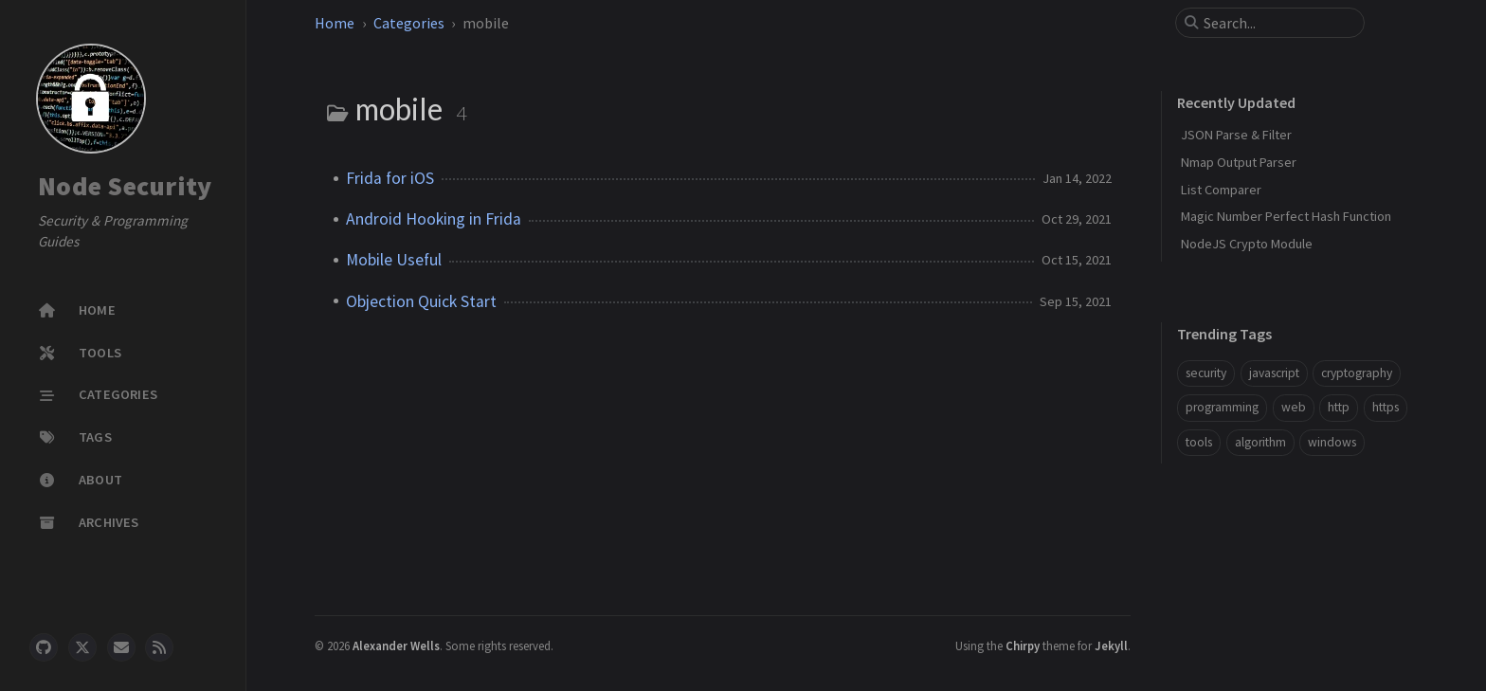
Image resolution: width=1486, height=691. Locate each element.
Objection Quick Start (421, 301)
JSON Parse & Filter (1236, 134)
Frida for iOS (390, 178)
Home (334, 22)
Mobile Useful (394, 259)
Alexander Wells (396, 645)
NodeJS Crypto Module (1247, 243)
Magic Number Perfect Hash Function (1286, 216)
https (1385, 407)
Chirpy (1023, 645)
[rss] (159, 647)
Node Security (124, 186)
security (1206, 373)
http (1339, 407)
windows (1332, 442)
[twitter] (82, 647)
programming (1222, 407)
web (1293, 407)
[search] (1277, 23)
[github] (43, 647)
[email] (121, 647)
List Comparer (1221, 189)
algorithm (1260, 442)
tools (1199, 442)
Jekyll (1111, 645)
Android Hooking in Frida (433, 219)
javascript (1274, 373)
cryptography (1356, 373)
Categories (408, 22)
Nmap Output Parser (1238, 162)
